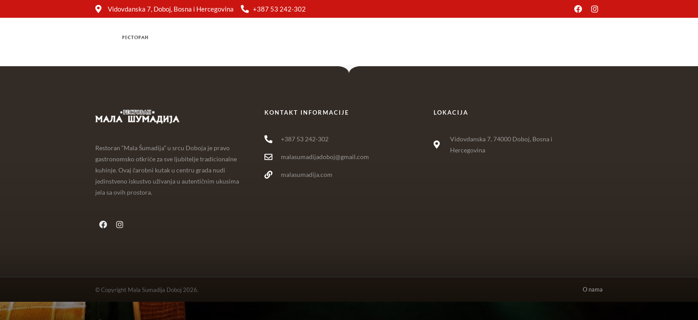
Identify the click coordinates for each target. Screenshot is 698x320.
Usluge (387, 41)
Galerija (428, 41)
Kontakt (514, 41)
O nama (471, 41)
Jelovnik (344, 41)
